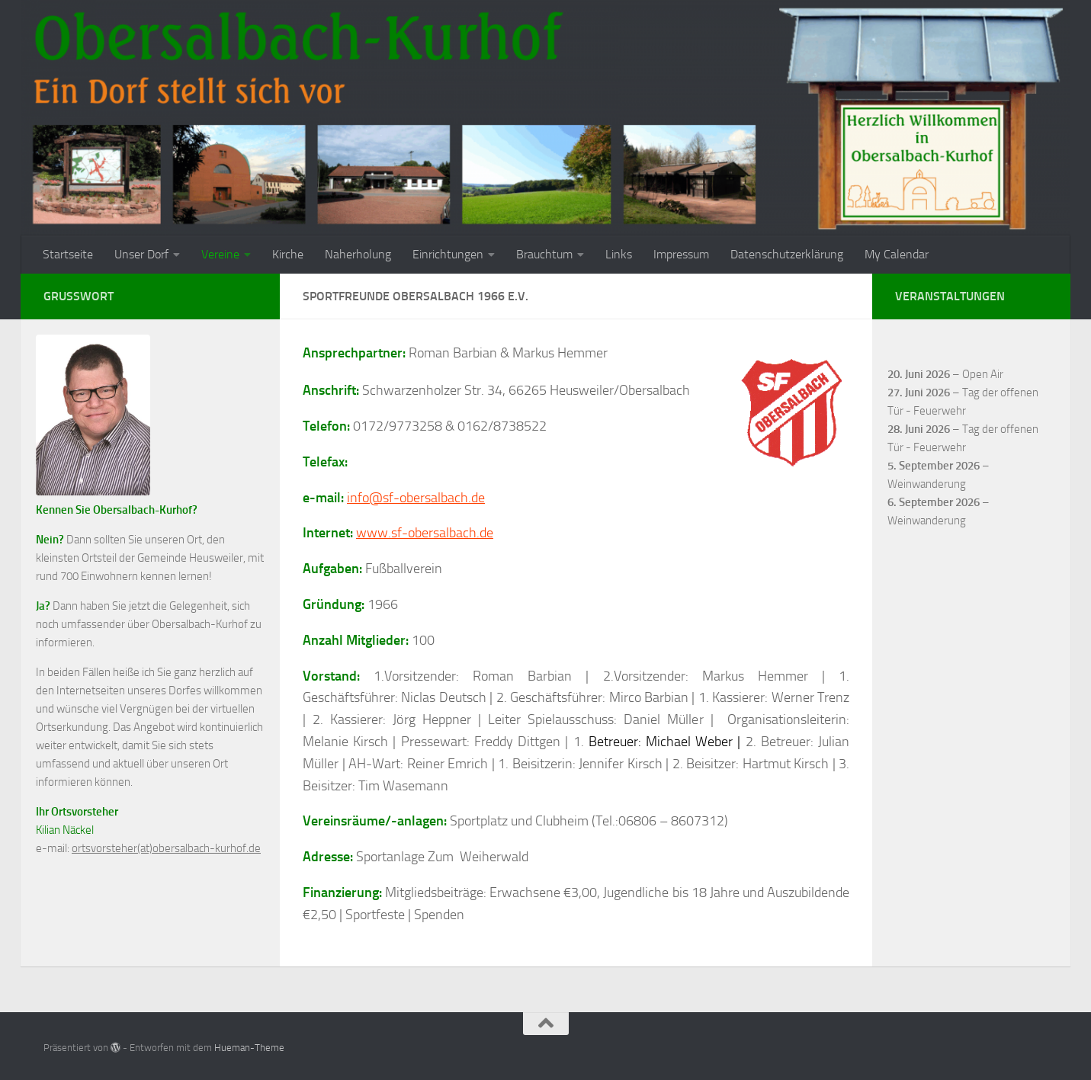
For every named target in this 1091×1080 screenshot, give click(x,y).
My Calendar (897, 254)
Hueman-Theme (249, 1047)
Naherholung (358, 254)
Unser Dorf (141, 254)
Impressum (681, 254)
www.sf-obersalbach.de (424, 532)
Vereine (220, 254)
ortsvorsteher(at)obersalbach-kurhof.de (166, 848)
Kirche (287, 254)
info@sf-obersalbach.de (416, 497)
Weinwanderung (926, 484)
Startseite (68, 254)
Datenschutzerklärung (786, 254)
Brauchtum (544, 254)
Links (618, 254)
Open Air (982, 374)
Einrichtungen (447, 254)
